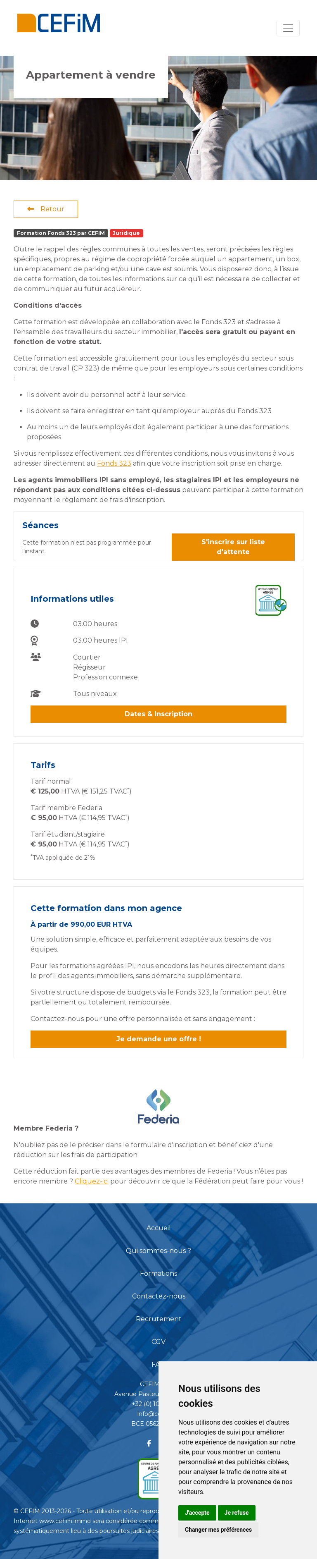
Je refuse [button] (237, 1512)
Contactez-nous (158, 1296)
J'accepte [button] (197, 1512)
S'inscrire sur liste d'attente (233, 547)
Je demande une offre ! (158, 1039)
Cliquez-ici (92, 1181)
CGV (158, 1342)
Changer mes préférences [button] (218, 1529)
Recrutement (159, 1319)
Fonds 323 (114, 463)
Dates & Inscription (158, 714)
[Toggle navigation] (288, 28)
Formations (158, 1273)
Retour (45, 209)
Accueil (159, 1228)
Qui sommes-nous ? (158, 1251)
